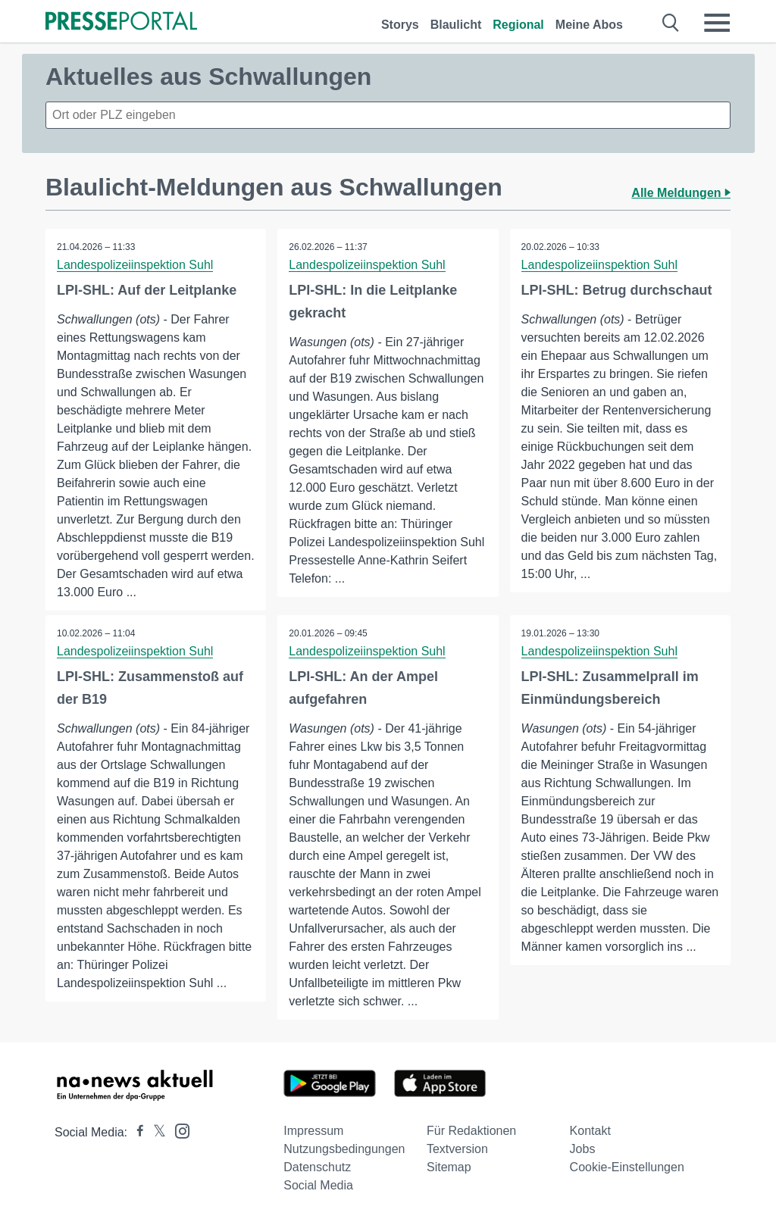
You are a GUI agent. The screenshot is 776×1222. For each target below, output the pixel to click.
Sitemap (449, 1167)
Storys (400, 24)
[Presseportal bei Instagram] (177, 1130)
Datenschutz (317, 1167)
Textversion (457, 1148)
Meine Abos (589, 24)
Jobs (583, 1148)
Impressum (313, 1130)
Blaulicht (456, 24)
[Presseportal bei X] (155, 1132)
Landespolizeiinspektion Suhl (135, 264)
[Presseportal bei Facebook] (135, 1132)
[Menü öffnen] (717, 22)
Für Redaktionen (471, 1130)
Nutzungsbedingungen (344, 1148)
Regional (518, 24)
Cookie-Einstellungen (627, 1167)
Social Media (318, 1185)
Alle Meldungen (681, 192)
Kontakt (590, 1130)
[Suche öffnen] (671, 22)
